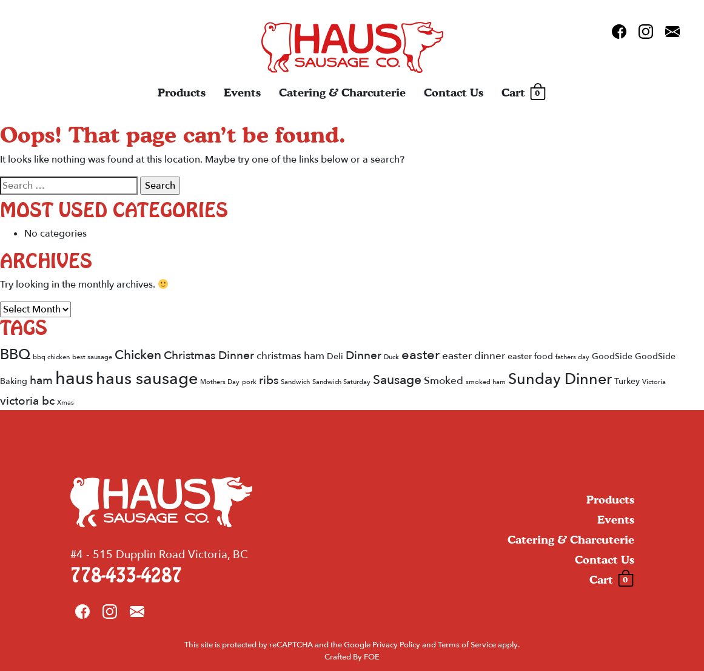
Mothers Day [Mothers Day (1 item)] (220, 381)
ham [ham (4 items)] (41, 380)
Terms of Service (467, 644)
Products (182, 92)
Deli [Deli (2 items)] (335, 356)
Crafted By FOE (352, 657)
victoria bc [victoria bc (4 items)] (27, 401)
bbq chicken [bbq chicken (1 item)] (51, 357)
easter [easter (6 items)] (420, 355)
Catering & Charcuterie (342, 92)
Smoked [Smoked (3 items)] (443, 381)
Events (242, 92)
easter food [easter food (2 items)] (530, 356)
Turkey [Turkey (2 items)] (627, 381)
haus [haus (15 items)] (74, 378)
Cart (523, 92)
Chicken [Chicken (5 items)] (138, 355)
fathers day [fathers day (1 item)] (572, 357)
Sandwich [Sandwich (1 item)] (295, 381)
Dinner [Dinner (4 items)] (363, 355)
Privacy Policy (396, 644)
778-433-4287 (126, 576)
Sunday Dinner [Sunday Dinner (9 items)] (560, 379)
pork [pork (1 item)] (249, 381)
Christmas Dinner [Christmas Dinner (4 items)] (209, 355)
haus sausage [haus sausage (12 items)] (147, 379)
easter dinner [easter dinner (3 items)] (473, 356)
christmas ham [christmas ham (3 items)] (290, 356)
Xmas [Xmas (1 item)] (65, 402)
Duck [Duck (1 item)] (391, 357)
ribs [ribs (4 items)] (268, 380)
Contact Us (453, 92)
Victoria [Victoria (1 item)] (654, 381)
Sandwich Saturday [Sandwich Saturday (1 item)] (341, 381)
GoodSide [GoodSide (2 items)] (612, 356)
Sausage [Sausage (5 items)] (397, 380)
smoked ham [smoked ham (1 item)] (486, 381)
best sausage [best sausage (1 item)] (92, 357)
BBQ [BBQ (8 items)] (15, 355)
